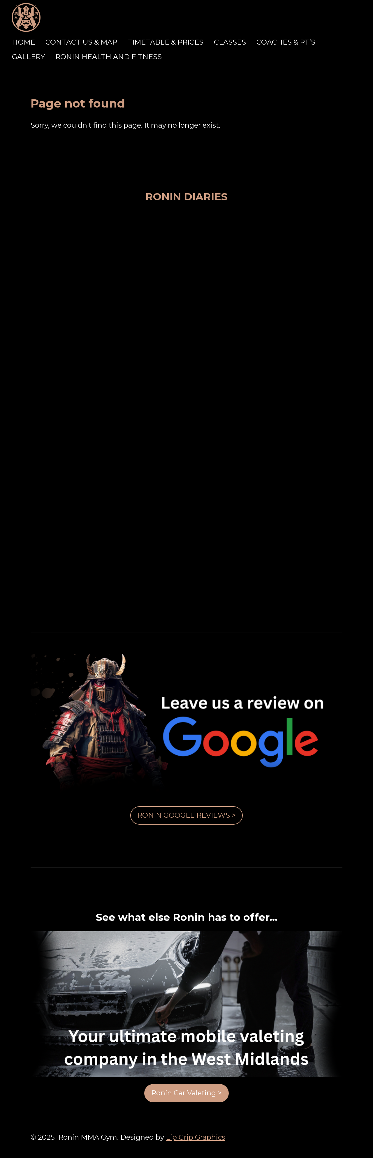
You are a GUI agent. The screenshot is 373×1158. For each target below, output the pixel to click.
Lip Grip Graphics (195, 1137)
